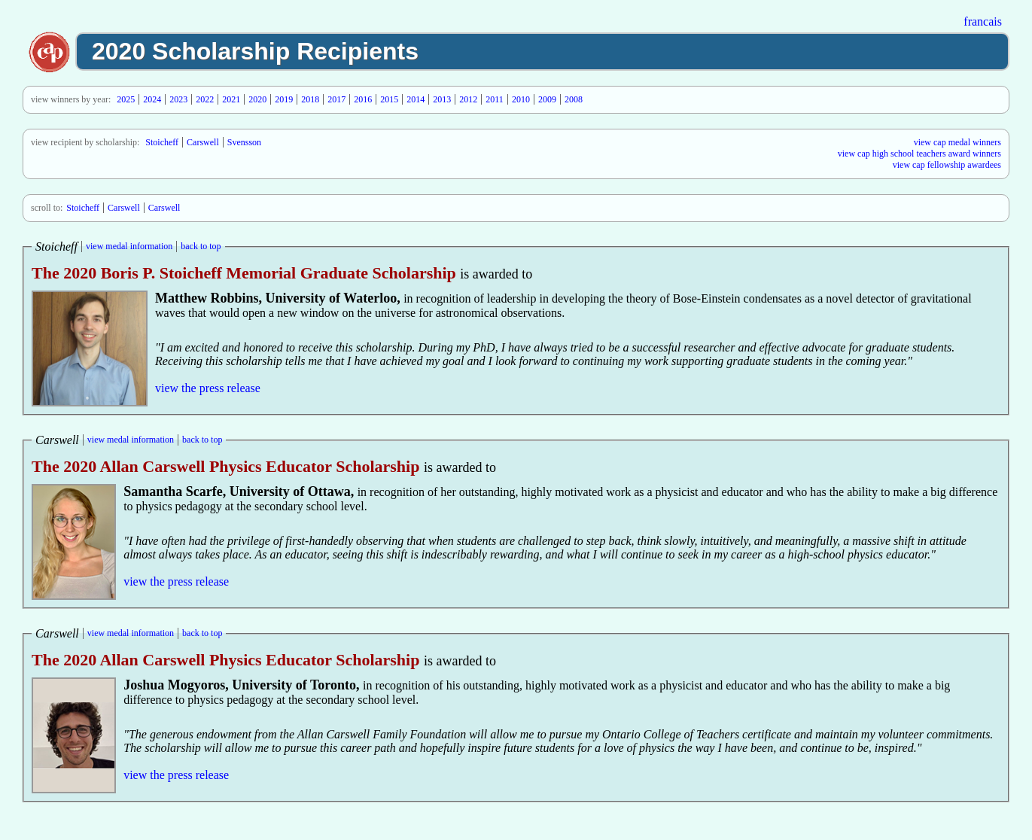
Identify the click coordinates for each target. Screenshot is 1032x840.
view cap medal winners (957, 142)
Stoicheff (161, 142)
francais (983, 21)
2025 (126, 99)
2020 (257, 99)
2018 (310, 99)
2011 (495, 99)
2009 (547, 99)
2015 (389, 99)
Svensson (244, 142)
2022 (205, 99)
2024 (152, 99)
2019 (284, 99)
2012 (468, 99)
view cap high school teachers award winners (919, 153)
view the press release (207, 388)
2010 (521, 99)
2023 (178, 99)
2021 (231, 99)
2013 (442, 99)
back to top (201, 246)
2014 (415, 99)
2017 (336, 99)
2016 (363, 99)
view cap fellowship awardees (947, 165)
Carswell (203, 142)
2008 (574, 99)
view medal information (129, 246)
